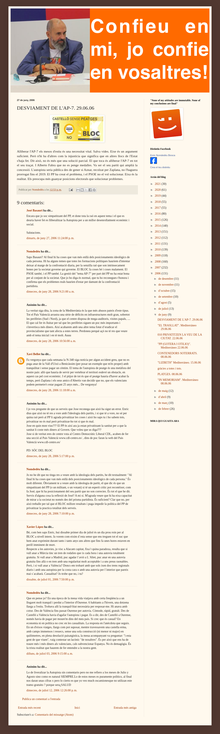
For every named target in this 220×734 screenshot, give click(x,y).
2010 (158, 249)
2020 (158, 189)
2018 (158, 201)
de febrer (164, 408)
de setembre (165, 296)
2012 (158, 237)
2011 (158, 243)
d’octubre (164, 290)
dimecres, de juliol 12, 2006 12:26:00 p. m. (51, 690)
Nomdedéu (33, 251)
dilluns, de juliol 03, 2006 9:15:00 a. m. (49, 653)
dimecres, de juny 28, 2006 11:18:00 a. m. (51, 390)
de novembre (166, 284)
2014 (158, 225)
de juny (163, 314)
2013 (158, 231)
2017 (158, 207)
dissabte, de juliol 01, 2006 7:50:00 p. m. (50, 579)
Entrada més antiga (125, 707)
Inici (77, 707)
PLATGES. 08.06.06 (170, 374)
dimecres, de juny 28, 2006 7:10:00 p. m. (50, 513)
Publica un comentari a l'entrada (41, 699)
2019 (158, 195)
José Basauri (34, 210)
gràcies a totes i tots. (170, 368)
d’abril (162, 397)
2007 (158, 267)
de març (163, 402)
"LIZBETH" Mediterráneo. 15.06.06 (179, 362)
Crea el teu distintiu (160, 167)
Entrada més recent (29, 707)
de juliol (163, 308)
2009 (158, 255)
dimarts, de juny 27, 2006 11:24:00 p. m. (50, 238)
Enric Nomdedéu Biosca (162, 155)
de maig (163, 390)
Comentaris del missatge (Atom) (54, 714)
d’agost (163, 302)
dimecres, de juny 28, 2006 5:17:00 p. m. (50, 456)
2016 (158, 213)
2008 (158, 261)
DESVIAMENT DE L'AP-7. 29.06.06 (180, 319)
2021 (158, 183)
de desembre (166, 278)
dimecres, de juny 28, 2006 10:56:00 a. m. (51, 341)
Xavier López (34, 526)
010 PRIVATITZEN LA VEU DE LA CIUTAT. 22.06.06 (180, 336)
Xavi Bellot (33, 354)
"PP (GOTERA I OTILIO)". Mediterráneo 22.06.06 (174, 345)
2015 (158, 219)
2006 (158, 273)
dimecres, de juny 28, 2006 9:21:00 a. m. (50, 291)
